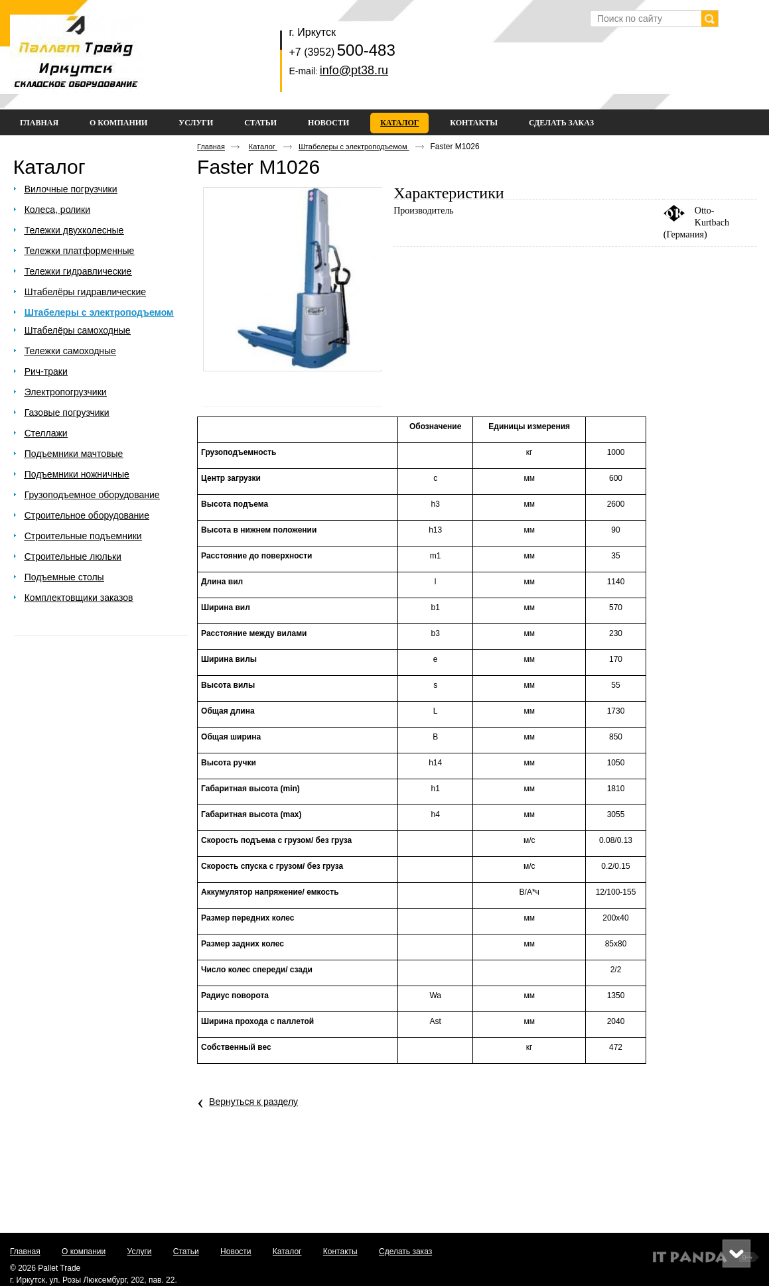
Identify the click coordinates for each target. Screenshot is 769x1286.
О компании (83, 1251)
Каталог (399, 122)
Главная (211, 147)
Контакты (340, 1251)
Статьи (186, 1251)
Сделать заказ (405, 1251)
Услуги (139, 1251)
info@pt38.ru (354, 70)
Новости (235, 1251)
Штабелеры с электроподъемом (354, 147)
